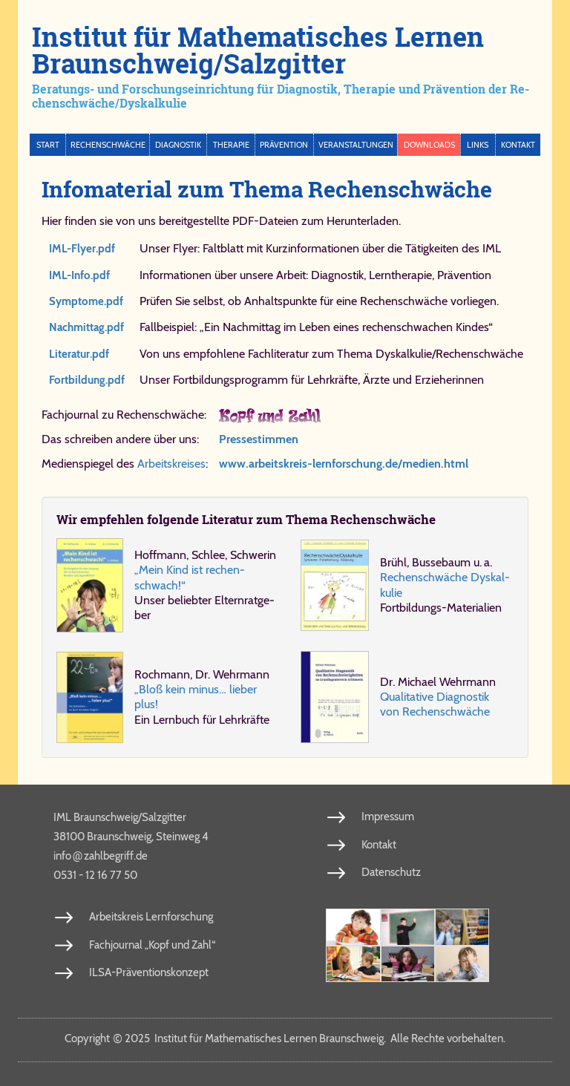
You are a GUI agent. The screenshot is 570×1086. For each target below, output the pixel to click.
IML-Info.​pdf (79, 275)
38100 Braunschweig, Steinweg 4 (131, 836)
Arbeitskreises (171, 464)
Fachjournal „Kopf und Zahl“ (152, 945)
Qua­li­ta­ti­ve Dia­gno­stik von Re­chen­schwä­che (435, 704)
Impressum (387, 816)
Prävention (284, 145)
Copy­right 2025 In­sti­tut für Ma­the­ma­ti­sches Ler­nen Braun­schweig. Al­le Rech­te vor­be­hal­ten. (285, 1038)
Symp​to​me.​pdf (86, 301)
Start (47, 145)
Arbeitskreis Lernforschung (151, 916)
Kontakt (518, 145)
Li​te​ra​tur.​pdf (79, 354)
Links (477, 145)
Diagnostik (178, 145)
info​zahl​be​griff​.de (100, 855)
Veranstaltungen (355, 145)
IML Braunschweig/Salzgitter (119, 817)
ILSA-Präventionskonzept (149, 972)
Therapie (231, 145)
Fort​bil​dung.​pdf (87, 380)
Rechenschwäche (108, 145)
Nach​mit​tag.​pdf (86, 327)
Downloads (429, 145)
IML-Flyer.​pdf (82, 248)
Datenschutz (391, 872)
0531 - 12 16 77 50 (95, 875)
